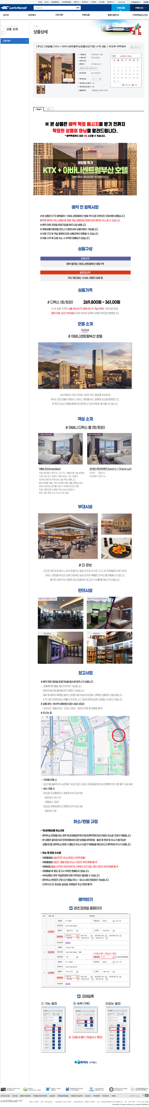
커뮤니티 (139, 7)
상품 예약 (6, 41)
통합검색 (39, 8)
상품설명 (38, 109)
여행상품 (120, 7)
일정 (48, 109)
